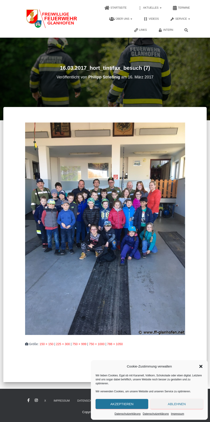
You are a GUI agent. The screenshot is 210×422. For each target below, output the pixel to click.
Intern (165, 30)
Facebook (28, 400)
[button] (201, 366)
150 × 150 (47, 344)
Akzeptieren (121, 404)
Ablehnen (177, 404)
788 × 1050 (115, 344)
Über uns (120, 19)
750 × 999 (79, 344)
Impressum (177, 413)
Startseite (115, 8)
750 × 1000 (96, 344)
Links (140, 30)
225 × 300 (63, 344)
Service (180, 19)
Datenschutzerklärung (128, 413)
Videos (151, 19)
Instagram (36, 400)
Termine (181, 8)
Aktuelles (150, 8)
